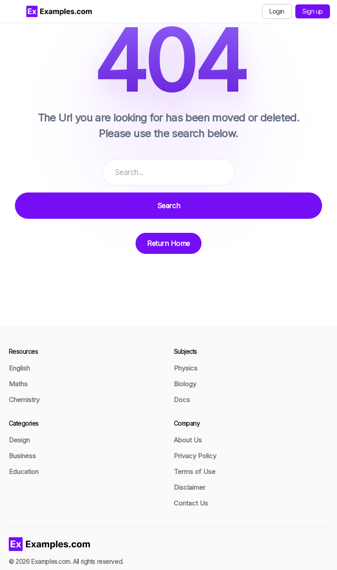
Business (22, 456)
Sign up (312, 11)
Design (19, 440)
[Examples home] (49, 543)
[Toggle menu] (13, 11)
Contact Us (191, 503)
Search (168, 205)
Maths (18, 384)
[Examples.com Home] (59, 11)
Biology (185, 384)
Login (276, 11)
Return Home (168, 243)
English (19, 368)
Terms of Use (194, 471)
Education (24, 471)
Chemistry (24, 399)
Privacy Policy (195, 456)
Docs (182, 399)
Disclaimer (189, 487)
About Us (188, 440)
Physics (185, 368)
